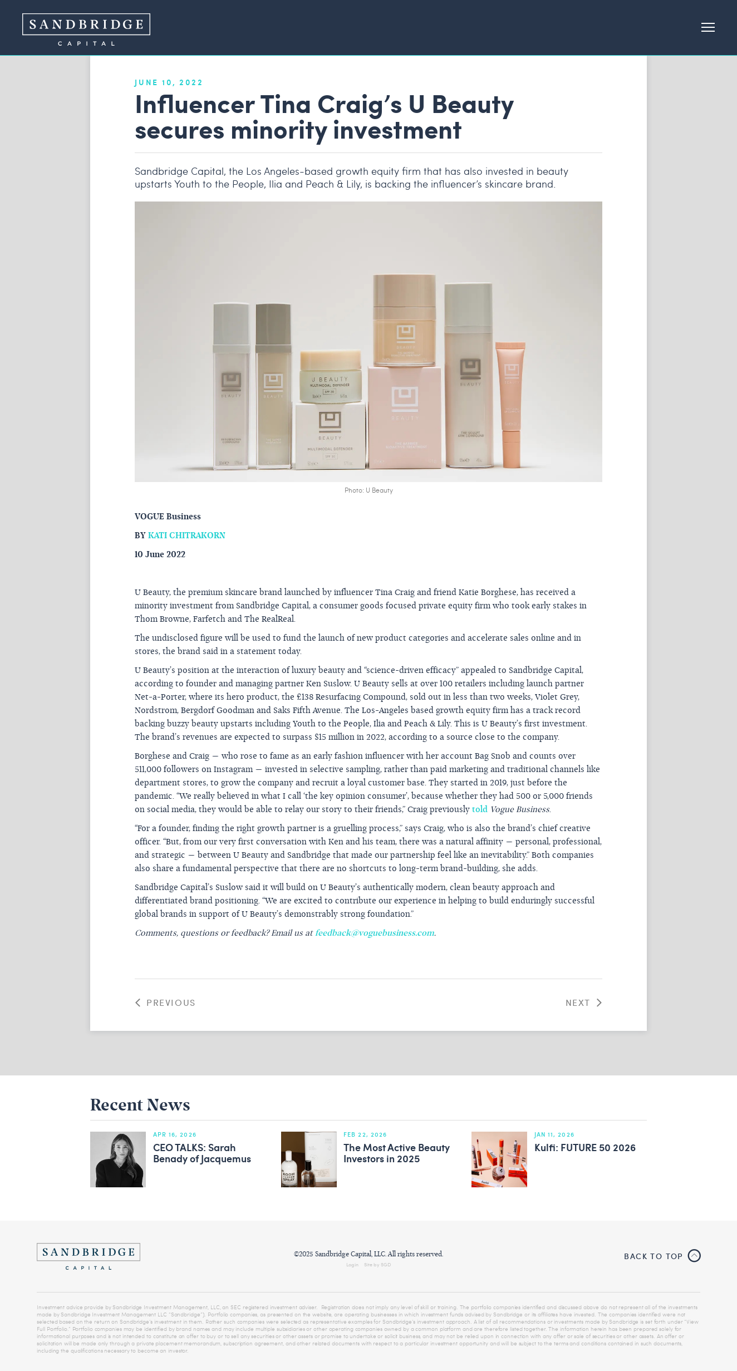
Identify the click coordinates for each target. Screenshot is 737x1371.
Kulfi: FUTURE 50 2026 (585, 1148)
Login (352, 1264)
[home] (86, 27)
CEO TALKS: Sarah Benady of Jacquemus (202, 1153)
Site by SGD (377, 1264)
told (480, 809)
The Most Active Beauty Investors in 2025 (396, 1153)
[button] (703, 28)
